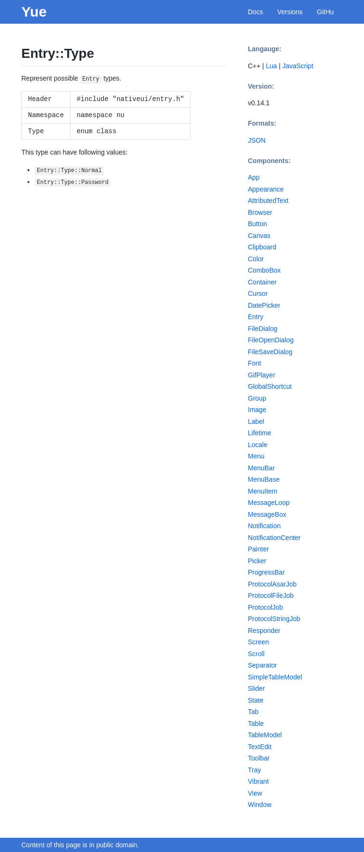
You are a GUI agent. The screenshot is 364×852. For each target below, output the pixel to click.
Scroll (256, 654)
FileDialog (262, 328)
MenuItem (262, 491)
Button (257, 224)
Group (257, 398)
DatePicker (264, 305)
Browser (260, 212)
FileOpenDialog (271, 340)
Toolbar (259, 758)
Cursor (258, 293)
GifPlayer (261, 375)
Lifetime (259, 433)
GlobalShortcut (270, 386)
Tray (254, 770)
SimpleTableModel (275, 677)
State (256, 700)
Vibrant (258, 781)
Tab (253, 711)
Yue (33, 11)
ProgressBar (266, 572)
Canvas (259, 235)
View (255, 793)
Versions (290, 12)
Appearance (266, 189)
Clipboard (262, 247)
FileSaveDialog (270, 352)
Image (257, 409)
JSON (256, 140)
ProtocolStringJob (274, 619)
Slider (256, 688)
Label (256, 421)
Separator (262, 665)
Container (262, 282)
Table (256, 723)
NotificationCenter (274, 537)
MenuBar (261, 468)
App (254, 177)
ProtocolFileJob (271, 595)
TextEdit (260, 747)
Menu (256, 456)
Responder (264, 630)
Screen (258, 642)
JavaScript (297, 66)
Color (256, 259)
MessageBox (267, 514)
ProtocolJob (265, 607)
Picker (257, 561)
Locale (257, 445)
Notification (264, 526)
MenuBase (264, 479)
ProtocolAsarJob (272, 584)
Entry (256, 317)
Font (254, 363)
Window (260, 804)
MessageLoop (269, 502)
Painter (258, 549)
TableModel (265, 735)
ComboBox (264, 270)
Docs (255, 12)
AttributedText (268, 200)
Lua (271, 66)
